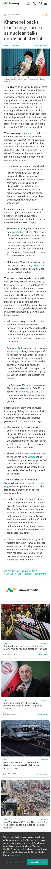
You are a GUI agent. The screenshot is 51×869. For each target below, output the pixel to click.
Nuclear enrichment (36, 574)
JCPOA (7, 571)
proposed (24, 391)
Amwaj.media (40, 45)
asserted (32, 457)
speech (31, 133)
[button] (28, 3)
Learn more (15, 855)
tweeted (16, 232)
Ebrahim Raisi (18, 571)
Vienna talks (20, 574)
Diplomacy (15, 45)
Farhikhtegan (14, 351)
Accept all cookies (37, 862)
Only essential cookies (15, 862)
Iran (6, 45)
